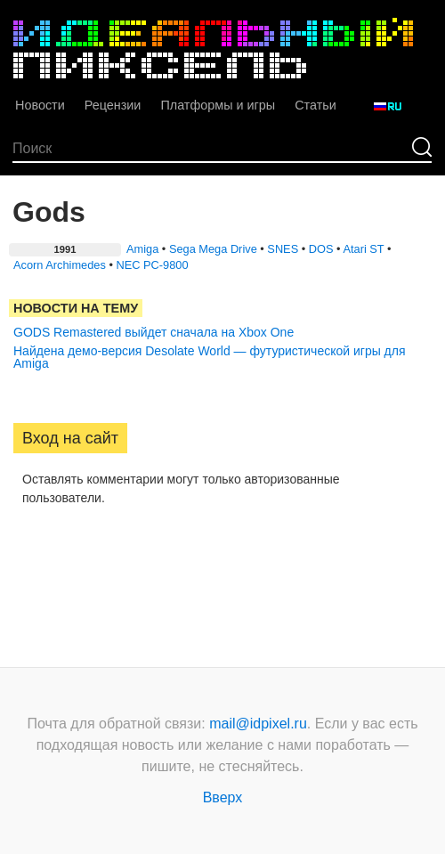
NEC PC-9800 (152, 265)
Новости (40, 105)
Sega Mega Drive (213, 249)
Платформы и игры (217, 105)
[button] (27, 555)
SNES (282, 249)
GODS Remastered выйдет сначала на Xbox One (153, 332)
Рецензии (113, 105)
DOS (321, 249)
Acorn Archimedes (59, 265)
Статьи (315, 105)
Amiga (142, 249)
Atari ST (363, 249)
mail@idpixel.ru (258, 723)
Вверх (223, 797)
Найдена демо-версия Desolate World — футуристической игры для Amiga (209, 357)
